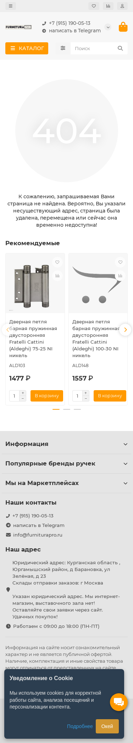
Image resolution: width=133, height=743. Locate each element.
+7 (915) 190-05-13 (64, 23)
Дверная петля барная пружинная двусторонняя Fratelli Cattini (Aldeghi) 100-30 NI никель (96, 338)
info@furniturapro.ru (37, 535)
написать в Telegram (70, 30)
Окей (107, 726)
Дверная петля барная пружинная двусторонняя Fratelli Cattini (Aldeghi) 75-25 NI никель (33, 338)
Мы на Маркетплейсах (66, 482)
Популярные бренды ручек (66, 463)
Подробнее (80, 726)
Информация (66, 443)
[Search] (99, 48)
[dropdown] (10, 6)
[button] (8, 330)
